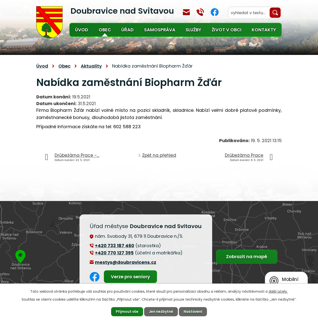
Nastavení (193, 311)
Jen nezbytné (161, 311)
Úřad (127, 30)
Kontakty (264, 30)
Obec (105, 30)
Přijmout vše (127, 311)
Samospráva (159, 30)
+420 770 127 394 (200, 12)
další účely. (278, 291)
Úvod (81, 30)
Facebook (215, 12)
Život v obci (226, 30)
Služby (193, 30)
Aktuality (91, 66)
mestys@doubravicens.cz (186, 12)
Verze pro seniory (130, 277)
